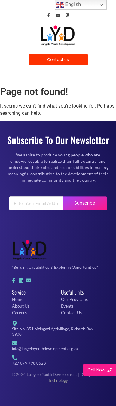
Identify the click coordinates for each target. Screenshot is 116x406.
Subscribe (85, 212)
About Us (20, 305)
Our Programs (74, 299)
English (68, 4)
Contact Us (71, 312)
